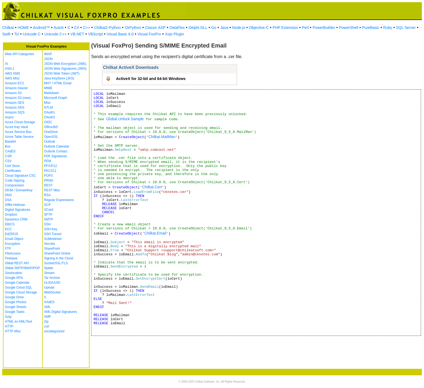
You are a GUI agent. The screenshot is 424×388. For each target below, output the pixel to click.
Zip (46, 321)
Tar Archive (52, 278)
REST (48, 185)
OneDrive (51, 132)
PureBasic (370, 27)
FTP (8, 248)
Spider (49, 268)
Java (224, 27)
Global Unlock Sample (125, 119)
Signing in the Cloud (58, 258)
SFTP (48, 214)
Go (213, 27)
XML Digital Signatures (60, 312)
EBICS (10, 224)
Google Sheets (15, 307)
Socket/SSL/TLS (56, 263)
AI (6, 64)
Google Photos (15, 302)
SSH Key (50, 229)
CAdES (10, 151)
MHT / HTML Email (57, 83)
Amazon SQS (15, 112)
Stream (49, 273)
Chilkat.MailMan (161, 137)
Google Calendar (17, 283)
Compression (14, 185)
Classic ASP (155, 27)
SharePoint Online (57, 253)
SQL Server (406, 27)
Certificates (13, 171)
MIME (48, 88)
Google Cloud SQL (18, 287)
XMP (47, 317)
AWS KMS (12, 73)
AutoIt (59, 27)
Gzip (8, 317)
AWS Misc (12, 78)
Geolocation (13, 273)
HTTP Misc (13, 331)
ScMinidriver (53, 239)
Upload (49, 287)
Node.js (238, 27)
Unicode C (31, 34)
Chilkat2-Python (107, 27)
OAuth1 (49, 112)
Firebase (11, 258)
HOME (23, 27)
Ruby (387, 27)
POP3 (48, 176)
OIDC (48, 122)
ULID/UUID (52, 283)
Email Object (14, 239)
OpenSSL (51, 137)
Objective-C (259, 27)
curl (46, 326)
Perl (305, 27)
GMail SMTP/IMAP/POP (22, 268)
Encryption (12, 244)
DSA (8, 200)
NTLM (48, 107)
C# (76, 27)
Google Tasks (15, 312)
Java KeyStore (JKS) (59, 78)
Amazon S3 (13, 93)
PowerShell (348, 27)
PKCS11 (50, 171)
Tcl (16, 34)
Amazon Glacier (16, 88)
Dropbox (11, 214)
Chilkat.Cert (152, 187)
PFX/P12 (50, 166)
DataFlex (177, 27)
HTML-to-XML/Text (18, 321)
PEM (47, 161)
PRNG (49, 180)
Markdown (51, 93)
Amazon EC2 (14, 83)
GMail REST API (17, 263)
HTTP (9, 326)
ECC (8, 229)
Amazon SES (14, 103)
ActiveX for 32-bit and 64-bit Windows (151, 78)
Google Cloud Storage (21, 292)
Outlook (49, 141)
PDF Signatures (55, 156)
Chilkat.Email (155, 233)
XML (47, 307)
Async (9, 117)
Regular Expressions (59, 200)
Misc (47, 103)
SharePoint (52, 248)
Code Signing (14, 180)
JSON (48, 59)
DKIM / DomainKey (18, 190)
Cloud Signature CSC (20, 176)
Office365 (51, 127)
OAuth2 (49, 117)
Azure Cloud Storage (20, 122)
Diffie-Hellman (15, 205)
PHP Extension (285, 27)
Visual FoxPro (149, 34)
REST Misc (52, 190)
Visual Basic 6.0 (120, 34)
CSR (8, 156)
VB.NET (77, 34)
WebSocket (52, 292)
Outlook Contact (55, 151)
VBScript (95, 34)
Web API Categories (19, 54)
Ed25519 (11, 234)
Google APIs (14, 278)
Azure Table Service (19, 137)
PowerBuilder (324, 27)
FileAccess (13, 253)
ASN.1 (9, 69)
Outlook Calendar (56, 146)
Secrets (49, 244)
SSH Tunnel (52, 234)
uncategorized (54, 331)
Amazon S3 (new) (18, 98)
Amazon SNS (14, 107)
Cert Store (12, 166)
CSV (8, 161)
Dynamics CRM (16, 219)
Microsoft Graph (55, 98)
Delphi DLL (197, 27)
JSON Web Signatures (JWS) (65, 69)
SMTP (48, 219)
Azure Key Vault (16, 127)
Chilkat (8, 27)
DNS (8, 195)
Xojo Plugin (174, 34)
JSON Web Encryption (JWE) (65, 64)
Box (8, 146)
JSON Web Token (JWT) (62, 73)
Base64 (10, 141)
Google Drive (14, 297)
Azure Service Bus (18, 132)
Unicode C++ (55, 34)
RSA (47, 195)
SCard (48, 210)
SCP (47, 205)
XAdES (49, 302)
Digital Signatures (17, 210)
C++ (86, 27)
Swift (6, 34)
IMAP (48, 54)
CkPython (133, 27)
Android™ (41, 27)
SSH (47, 224)
